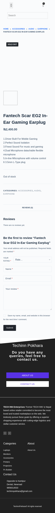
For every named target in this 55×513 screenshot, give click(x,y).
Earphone (9, 194)
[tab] (27, 207)
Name (9, 269)
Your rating (7, 259)
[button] (11, 5)
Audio (37, 191)
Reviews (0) (27, 208)
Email (9, 278)
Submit (9, 327)
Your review (12, 289)
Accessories (25, 191)
